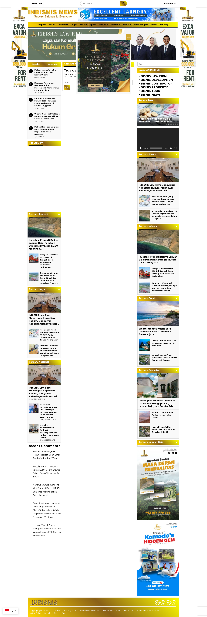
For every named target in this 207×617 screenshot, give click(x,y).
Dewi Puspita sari (41, 503)
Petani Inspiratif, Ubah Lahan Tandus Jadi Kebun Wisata (45, 72)
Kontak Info (108, 610)
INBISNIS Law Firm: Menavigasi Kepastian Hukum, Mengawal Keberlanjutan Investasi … (44, 319)
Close (128, 37)
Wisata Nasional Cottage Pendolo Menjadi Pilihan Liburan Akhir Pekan (47, 116)
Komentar (53, 64)
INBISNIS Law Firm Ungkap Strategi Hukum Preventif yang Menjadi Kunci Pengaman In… (49, 350)
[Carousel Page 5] (173, 124)
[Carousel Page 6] (175, 124)
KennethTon (39, 451)
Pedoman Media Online (89, 610)
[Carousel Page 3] (170, 124)
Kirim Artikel (128, 610)
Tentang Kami (70, 610)
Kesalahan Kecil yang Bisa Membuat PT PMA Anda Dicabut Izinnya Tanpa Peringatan (50, 335)
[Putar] (141, 148)
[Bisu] (170, 148)
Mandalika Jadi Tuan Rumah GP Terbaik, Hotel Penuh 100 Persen (164, 357)
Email (64, 613)
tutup (24, 9)
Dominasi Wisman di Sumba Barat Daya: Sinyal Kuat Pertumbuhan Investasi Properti (49, 278)
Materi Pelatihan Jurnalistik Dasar (44, 613)
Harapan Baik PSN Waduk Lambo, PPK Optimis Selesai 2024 (47, 532)
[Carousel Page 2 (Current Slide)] (168, 124)
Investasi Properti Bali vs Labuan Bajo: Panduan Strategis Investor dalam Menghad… (43, 244)
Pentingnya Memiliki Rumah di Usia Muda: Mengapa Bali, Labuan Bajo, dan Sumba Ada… (157, 403)
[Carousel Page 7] (177, 124)
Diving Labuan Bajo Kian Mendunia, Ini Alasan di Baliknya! (164, 343)
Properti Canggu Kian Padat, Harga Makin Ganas (162, 414)
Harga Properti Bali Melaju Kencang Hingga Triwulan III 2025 (163, 429)
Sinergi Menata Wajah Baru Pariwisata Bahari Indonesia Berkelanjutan (155, 331)
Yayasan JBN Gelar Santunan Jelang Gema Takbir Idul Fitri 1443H (47, 473)
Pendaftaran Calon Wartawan (149, 610)
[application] (158, 139)
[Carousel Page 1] (166, 124)
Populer (36, 64)
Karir (118, 610)
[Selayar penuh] (175, 148)
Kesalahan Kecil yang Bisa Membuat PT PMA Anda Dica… (156, 120)
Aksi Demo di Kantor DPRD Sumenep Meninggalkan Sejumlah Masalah (46, 491)
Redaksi (57, 610)
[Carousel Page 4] (171, 124)
